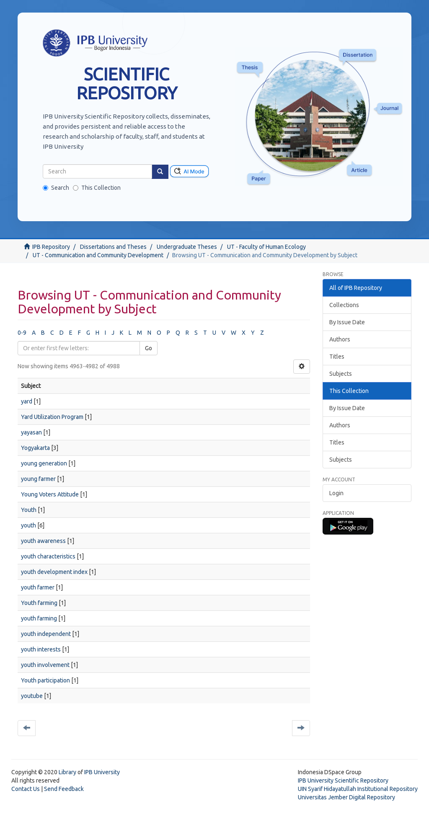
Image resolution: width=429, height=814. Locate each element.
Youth (28, 509)
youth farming (39, 618)
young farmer (38, 478)
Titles (336, 356)
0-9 (22, 332)
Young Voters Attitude (50, 494)
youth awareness (43, 540)
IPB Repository (51, 246)
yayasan (31, 432)
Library (67, 772)
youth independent (46, 634)
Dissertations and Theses (113, 246)
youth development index (54, 572)
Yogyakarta (35, 447)
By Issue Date (347, 322)
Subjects (340, 373)
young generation (44, 463)
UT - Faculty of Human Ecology (266, 246)
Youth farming (39, 603)
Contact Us (25, 789)
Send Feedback (64, 789)
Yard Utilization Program (52, 416)
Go (148, 348)
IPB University (102, 772)
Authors (339, 339)
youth (28, 525)
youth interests (41, 649)
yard (26, 401)
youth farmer (37, 587)
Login (336, 493)
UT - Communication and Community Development (98, 255)
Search (56, 187)
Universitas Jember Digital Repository (346, 797)
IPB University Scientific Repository (343, 780)
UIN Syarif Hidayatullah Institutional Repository (358, 789)
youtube (32, 696)
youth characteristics (48, 556)
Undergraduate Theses (187, 246)
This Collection (97, 187)
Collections (344, 305)
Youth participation (45, 680)
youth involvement (45, 665)
